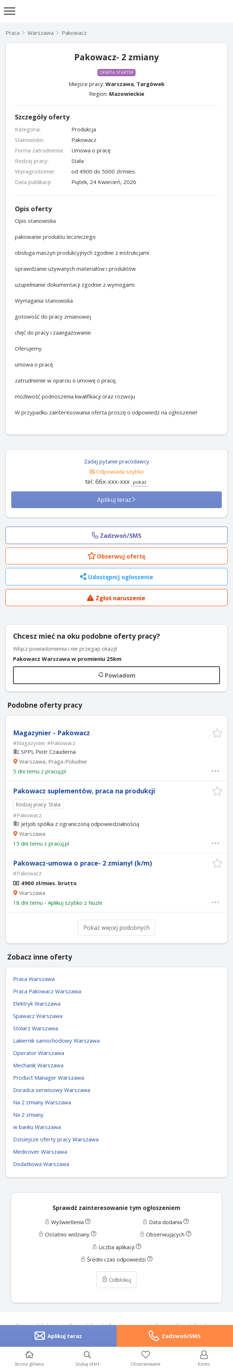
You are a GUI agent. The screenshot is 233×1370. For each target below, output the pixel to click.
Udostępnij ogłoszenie (116, 577)
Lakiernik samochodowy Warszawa (56, 1040)
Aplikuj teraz (116, 500)
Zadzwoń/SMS (181, 1336)
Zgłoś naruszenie (116, 598)
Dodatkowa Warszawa (41, 1163)
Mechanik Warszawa (38, 1065)
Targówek (151, 83)
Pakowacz (74, 32)
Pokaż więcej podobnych (116, 928)
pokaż (139, 482)
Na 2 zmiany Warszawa (42, 1102)
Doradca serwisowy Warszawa (51, 1089)
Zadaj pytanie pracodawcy (116, 461)
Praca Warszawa (34, 978)
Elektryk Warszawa (37, 1003)
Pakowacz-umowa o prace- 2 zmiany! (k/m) (82, 863)
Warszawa (119, 83)
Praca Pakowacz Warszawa (47, 991)
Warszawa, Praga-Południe (53, 761)
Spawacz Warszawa (37, 1015)
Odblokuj (116, 1280)
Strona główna (29, 1359)
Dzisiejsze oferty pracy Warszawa (56, 1139)
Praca (12, 32)
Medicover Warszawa (40, 1151)
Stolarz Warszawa (35, 1028)
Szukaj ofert (87, 1359)
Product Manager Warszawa (48, 1077)
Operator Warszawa (38, 1052)
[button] (217, 733)
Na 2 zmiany (28, 1114)
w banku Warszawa (37, 1126)
